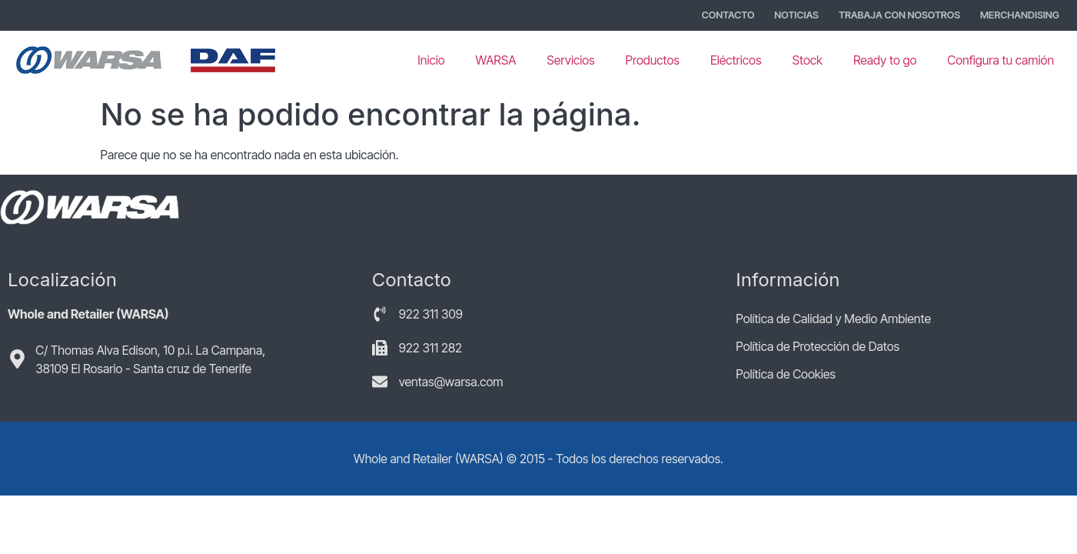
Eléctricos (736, 60)
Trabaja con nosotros (899, 15)
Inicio (430, 60)
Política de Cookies (785, 374)
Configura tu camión (1000, 60)
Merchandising (1019, 15)
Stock (807, 60)
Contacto (728, 15)
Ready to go (884, 60)
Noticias (796, 15)
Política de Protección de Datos (817, 346)
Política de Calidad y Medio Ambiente (833, 318)
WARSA (496, 60)
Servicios (570, 60)
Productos (653, 60)
